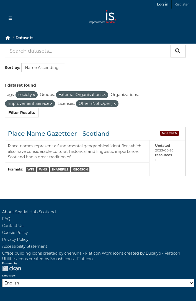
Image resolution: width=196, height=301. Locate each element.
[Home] (8, 37)
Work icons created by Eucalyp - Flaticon (141, 253)
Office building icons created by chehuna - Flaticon (51, 253)
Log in (163, 4)
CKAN (11, 268)
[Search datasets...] (88, 51)
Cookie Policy (15, 232)
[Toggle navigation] (10, 18)
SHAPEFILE (59, 169)
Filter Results (22, 112)
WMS (43, 169)
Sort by (12, 67)
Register (181, 4)
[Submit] (178, 51)
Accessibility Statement (24, 246)
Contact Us (13, 225)
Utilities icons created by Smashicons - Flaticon (47, 258)
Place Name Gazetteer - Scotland (59, 133)
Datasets (24, 37)
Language (8, 275)
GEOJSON (80, 169)
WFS (30, 169)
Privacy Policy (15, 239)
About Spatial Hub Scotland (29, 211)
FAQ (6, 218)
